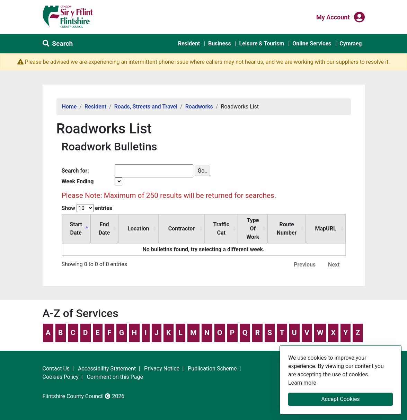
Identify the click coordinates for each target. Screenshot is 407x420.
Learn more (302, 382)
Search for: (75, 170)
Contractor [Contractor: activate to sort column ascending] (190, 224)
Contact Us (56, 360)
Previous (305, 256)
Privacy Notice (161, 360)
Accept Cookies (340, 399)
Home (69, 106)
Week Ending (78, 181)
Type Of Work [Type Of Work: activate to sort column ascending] (257, 224)
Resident (189, 43)
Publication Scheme (212, 360)
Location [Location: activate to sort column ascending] (154, 224)
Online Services (311, 43)
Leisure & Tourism (261, 43)
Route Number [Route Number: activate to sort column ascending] (294, 224)
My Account (333, 16)
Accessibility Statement (107, 360)
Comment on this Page (115, 368)
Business (219, 43)
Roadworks (199, 106)
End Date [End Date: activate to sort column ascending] (119, 224)
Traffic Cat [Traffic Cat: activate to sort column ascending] (224, 224)
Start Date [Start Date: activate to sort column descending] (80, 224)
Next (333, 256)
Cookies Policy (61, 368)
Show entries (87, 208)
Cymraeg (350, 43)
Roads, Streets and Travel (145, 106)
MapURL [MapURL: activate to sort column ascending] (329, 224)
